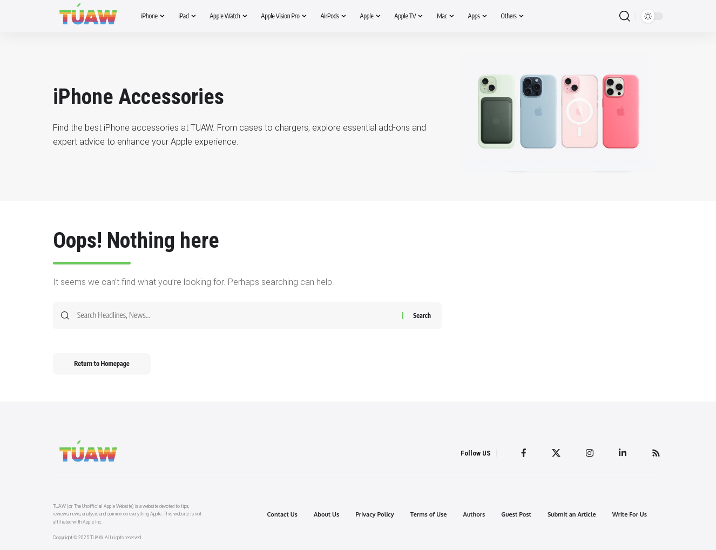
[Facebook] (523, 453)
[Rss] (656, 453)
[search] (624, 16)
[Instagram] (589, 453)
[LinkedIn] (622, 453)
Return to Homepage (102, 363)
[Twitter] (556, 453)
